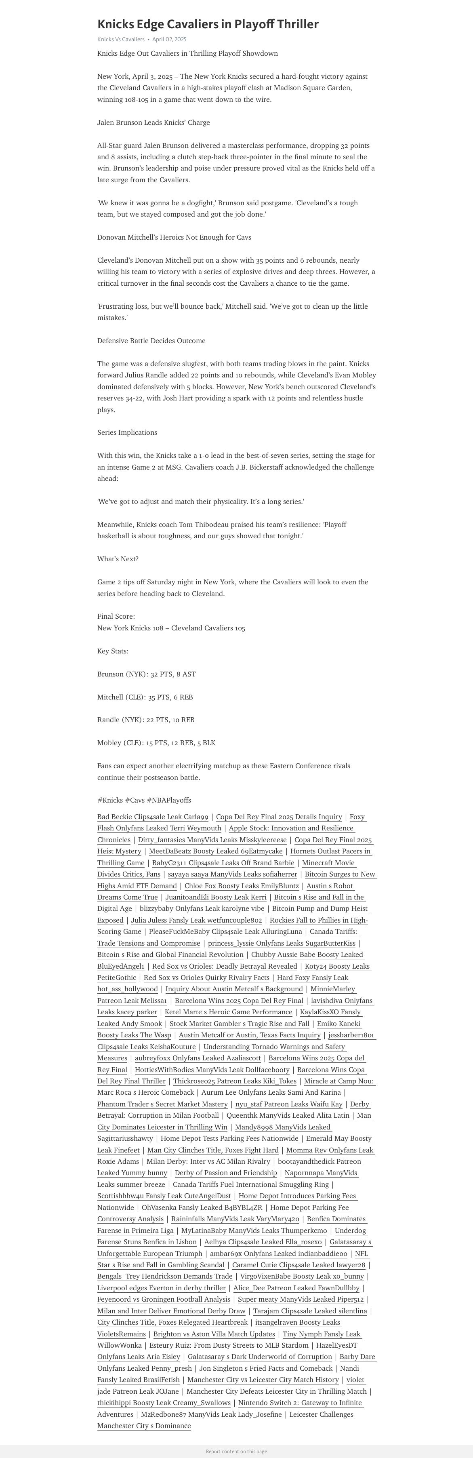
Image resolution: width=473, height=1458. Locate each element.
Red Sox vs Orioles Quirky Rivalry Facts (206, 977)
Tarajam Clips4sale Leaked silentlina (310, 1310)
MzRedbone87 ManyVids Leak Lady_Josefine (211, 1414)
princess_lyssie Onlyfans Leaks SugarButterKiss (281, 943)
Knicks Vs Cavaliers (121, 39)
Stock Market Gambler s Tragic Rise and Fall (239, 1023)
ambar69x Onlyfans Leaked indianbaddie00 (278, 1253)
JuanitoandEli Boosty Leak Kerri (216, 897)
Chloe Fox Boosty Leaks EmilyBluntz (242, 885)
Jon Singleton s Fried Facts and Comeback (266, 1368)
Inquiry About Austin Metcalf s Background (234, 988)
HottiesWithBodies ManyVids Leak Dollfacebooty (212, 1069)
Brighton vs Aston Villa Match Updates (214, 1333)
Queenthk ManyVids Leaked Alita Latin (288, 1115)
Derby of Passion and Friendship (226, 1172)
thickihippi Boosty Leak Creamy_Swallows (164, 1402)
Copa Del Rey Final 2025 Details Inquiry (279, 816)
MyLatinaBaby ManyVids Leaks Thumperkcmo (254, 1230)
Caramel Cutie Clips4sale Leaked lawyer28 (299, 1264)
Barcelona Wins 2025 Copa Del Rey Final (239, 1000)
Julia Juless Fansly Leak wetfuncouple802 (196, 920)
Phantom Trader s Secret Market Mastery (162, 1104)
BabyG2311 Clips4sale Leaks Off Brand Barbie (223, 862)
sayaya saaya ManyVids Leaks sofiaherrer (232, 874)
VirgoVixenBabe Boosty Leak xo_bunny (302, 1276)
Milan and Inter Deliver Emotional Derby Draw (171, 1310)
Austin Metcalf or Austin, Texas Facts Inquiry (250, 1034)
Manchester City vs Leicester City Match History (263, 1379)
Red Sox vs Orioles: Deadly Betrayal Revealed (224, 966)
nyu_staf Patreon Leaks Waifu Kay (289, 1104)
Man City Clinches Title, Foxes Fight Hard (213, 1150)
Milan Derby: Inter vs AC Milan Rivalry (208, 1161)
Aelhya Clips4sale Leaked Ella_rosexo (263, 1241)
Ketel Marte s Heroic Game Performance (228, 1011)
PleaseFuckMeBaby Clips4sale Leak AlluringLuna (225, 931)
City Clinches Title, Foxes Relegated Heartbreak (172, 1322)
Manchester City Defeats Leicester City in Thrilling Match (277, 1391)
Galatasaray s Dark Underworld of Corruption (260, 1356)
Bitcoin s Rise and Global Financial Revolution (170, 954)
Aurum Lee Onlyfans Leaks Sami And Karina (271, 1092)
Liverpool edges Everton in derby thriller (161, 1287)
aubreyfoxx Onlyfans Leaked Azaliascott (198, 1057)
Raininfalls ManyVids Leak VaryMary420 (235, 1218)
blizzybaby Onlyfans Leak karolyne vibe (202, 908)
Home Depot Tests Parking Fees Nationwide (230, 1138)
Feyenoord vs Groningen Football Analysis (163, 1299)
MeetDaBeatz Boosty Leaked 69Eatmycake (216, 851)
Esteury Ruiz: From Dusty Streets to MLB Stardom (229, 1345)
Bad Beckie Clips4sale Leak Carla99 (152, 816)
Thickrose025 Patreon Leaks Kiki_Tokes (234, 1081)
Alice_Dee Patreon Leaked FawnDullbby (296, 1287)
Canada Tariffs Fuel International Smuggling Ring (251, 1184)
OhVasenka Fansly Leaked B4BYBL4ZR (202, 1207)
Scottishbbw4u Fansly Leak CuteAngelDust (164, 1195)
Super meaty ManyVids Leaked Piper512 (301, 1299)
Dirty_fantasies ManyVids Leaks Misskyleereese (212, 839)
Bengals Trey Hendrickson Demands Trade (165, 1276)
